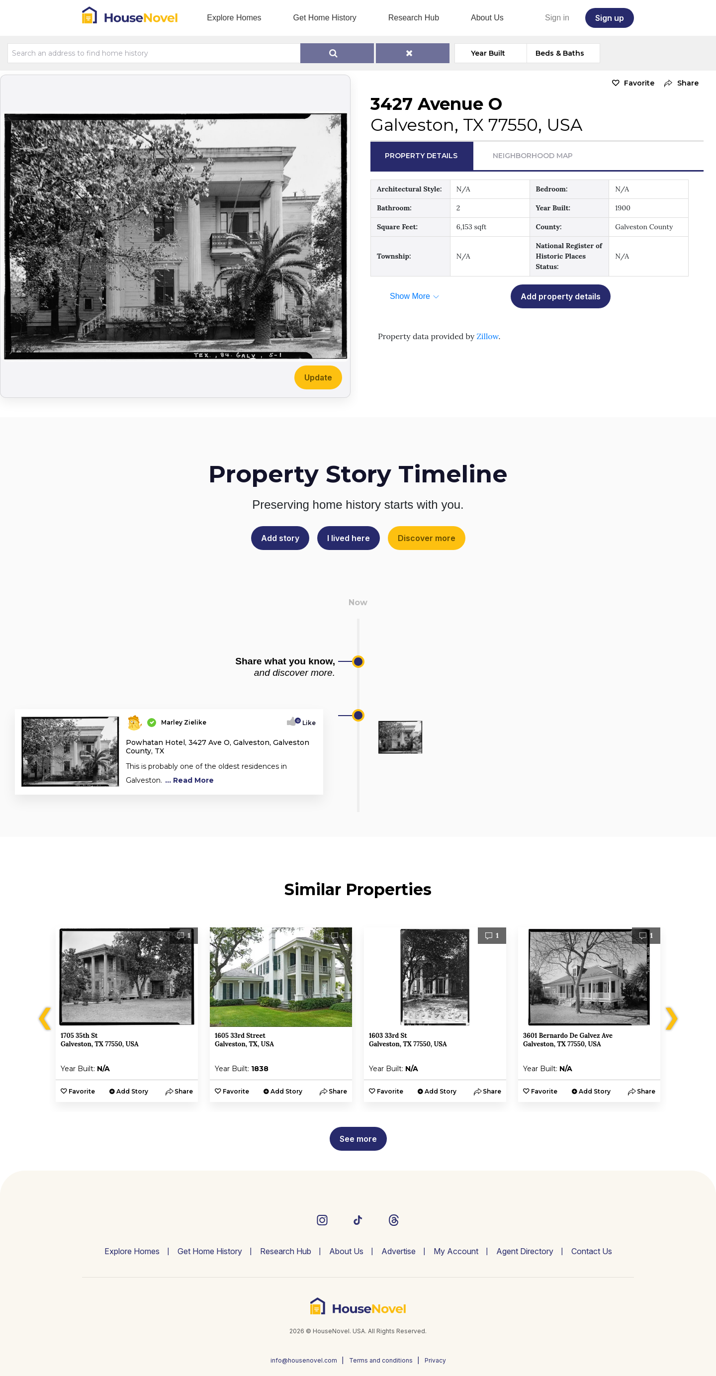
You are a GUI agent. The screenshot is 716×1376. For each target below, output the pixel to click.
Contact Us (591, 1251)
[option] (127, 1014)
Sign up (609, 18)
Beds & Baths (560, 53)
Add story (280, 538)
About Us (487, 17)
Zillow (487, 336)
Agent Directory (524, 1251)
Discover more (426, 538)
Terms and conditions (381, 1360)
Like (306, 723)
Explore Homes (234, 17)
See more (358, 1139)
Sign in (557, 17)
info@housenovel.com (303, 1360)
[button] (679, 83)
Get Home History (325, 17)
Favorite (639, 83)
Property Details (421, 155)
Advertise (398, 1251)
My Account (456, 1251)
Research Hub (413, 17)
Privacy (435, 1360)
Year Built (488, 53)
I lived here (348, 538)
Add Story (132, 1091)
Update (318, 377)
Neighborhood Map (533, 155)
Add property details (561, 296)
